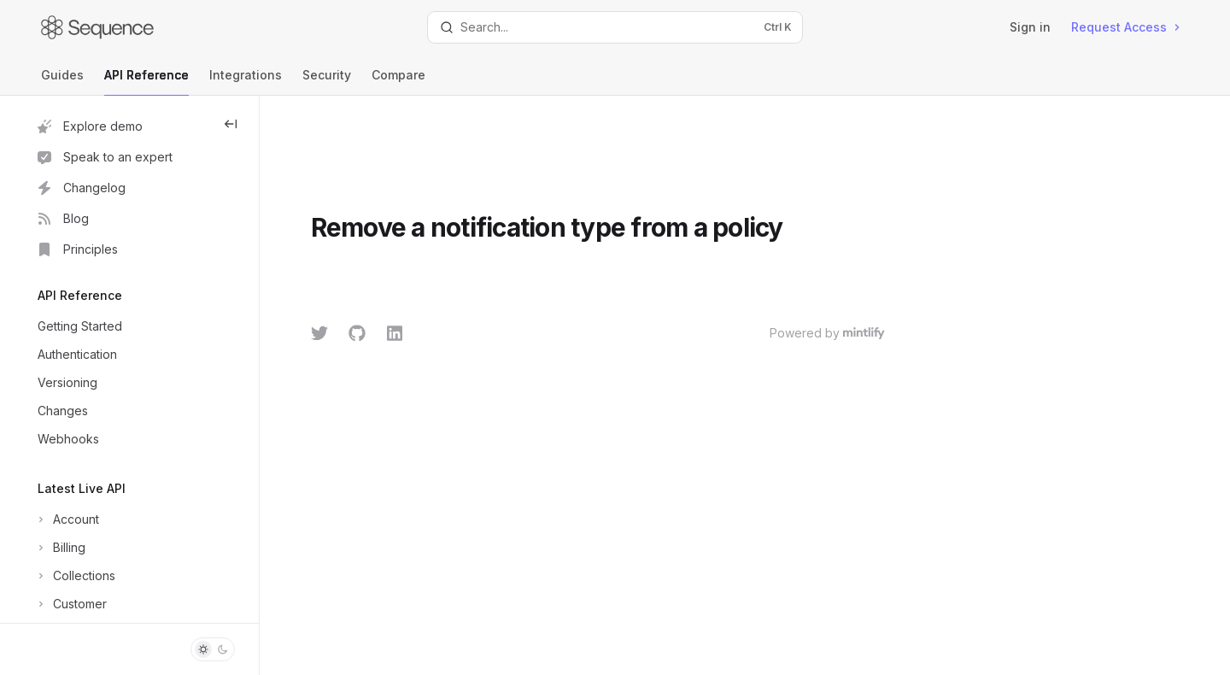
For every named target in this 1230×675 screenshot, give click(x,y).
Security (326, 82)
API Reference (146, 82)
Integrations (245, 82)
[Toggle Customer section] (70, 604)
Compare (398, 82)
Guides (62, 82)
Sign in (1030, 27)
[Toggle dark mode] (212, 649)
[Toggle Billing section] (60, 547)
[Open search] (614, 27)
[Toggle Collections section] (75, 576)
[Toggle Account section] (66, 519)
